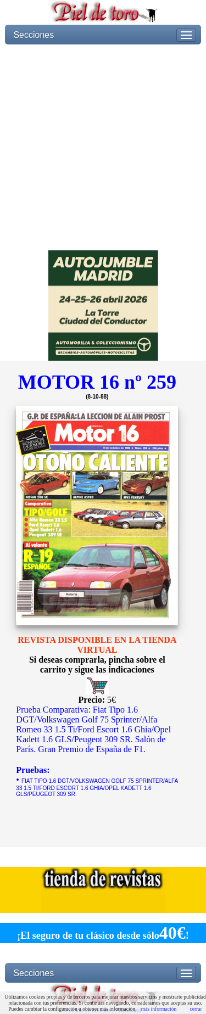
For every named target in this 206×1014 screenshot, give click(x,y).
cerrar (196, 1009)
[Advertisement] (103, 147)
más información (159, 1009)
